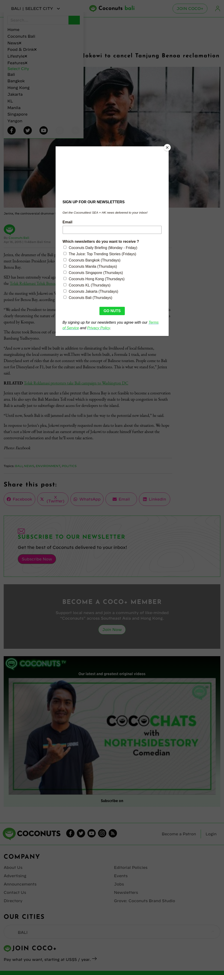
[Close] (167, 147)
